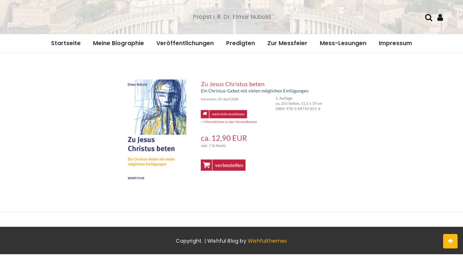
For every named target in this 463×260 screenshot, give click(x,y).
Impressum (395, 43)
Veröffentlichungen (185, 43)
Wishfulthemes (267, 240)
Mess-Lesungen (343, 43)
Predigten (240, 43)
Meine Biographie (118, 43)
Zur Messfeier (287, 43)
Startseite (66, 43)
